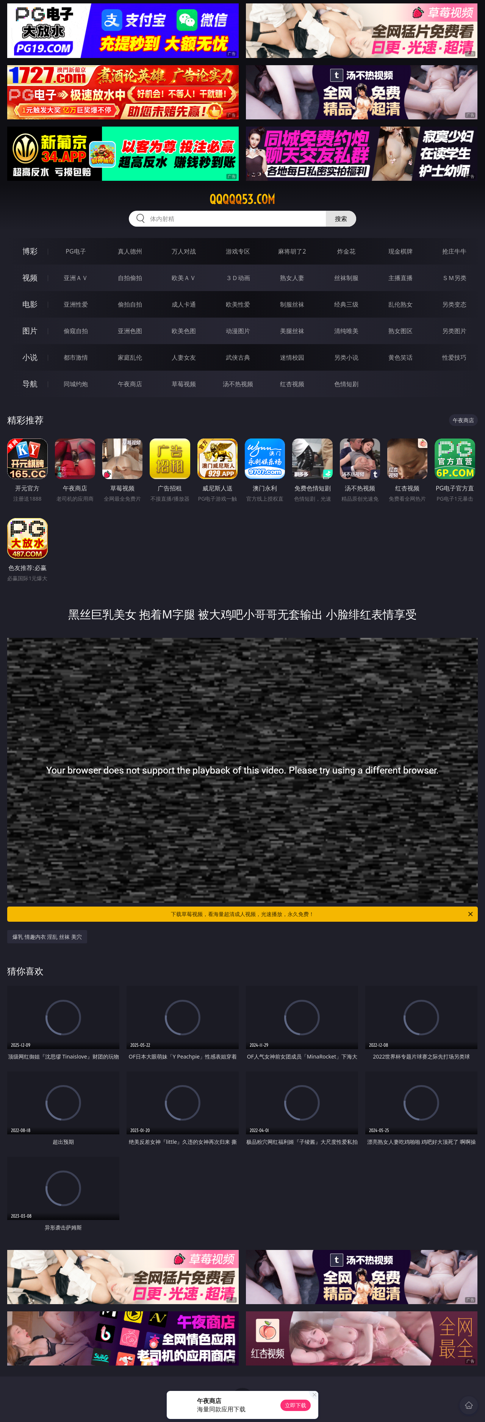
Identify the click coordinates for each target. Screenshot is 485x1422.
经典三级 (346, 304)
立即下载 (295, 1405)
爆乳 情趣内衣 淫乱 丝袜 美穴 (47, 936)
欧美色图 (184, 331)
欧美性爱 (238, 304)
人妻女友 (184, 357)
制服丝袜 (292, 304)
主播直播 (400, 278)
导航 (30, 384)
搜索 (341, 219)
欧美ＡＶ (184, 278)
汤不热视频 (238, 384)
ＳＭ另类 (454, 278)
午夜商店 (130, 384)
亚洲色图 (130, 331)
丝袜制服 (346, 278)
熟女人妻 (292, 278)
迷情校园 (292, 357)
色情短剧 (346, 384)
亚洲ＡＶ (76, 278)
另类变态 (454, 304)
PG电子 (76, 251)
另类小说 (346, 357)
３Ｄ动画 (238, 278)
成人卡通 (184, 304)
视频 (30, 277)
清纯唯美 (346, 331)
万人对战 (184, 251)
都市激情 (76, 357)
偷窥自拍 (76, 331)
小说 (30, 357)
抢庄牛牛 (454, 251)
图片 (30, 331)
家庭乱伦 (130, 357)
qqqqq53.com (242, 199)
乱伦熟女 (400, 304)
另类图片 (454, 331)
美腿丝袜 (292, 331)
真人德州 (130, 251)
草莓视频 (184, 384)
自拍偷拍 (130, 278)
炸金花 (346, 251)
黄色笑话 (400, 357)
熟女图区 (400, 331)
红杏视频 (292, 384)
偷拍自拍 (130, 304)
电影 (30, 304)
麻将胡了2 (292, 251)
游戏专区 (238, 251)
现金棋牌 (400, 251)
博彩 (30, 251)
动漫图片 (238, 331)
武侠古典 (238, 357)
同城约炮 (76, 384)
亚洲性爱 (76, 304)
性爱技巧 (454, 357)
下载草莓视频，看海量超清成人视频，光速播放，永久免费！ (322, 914)
